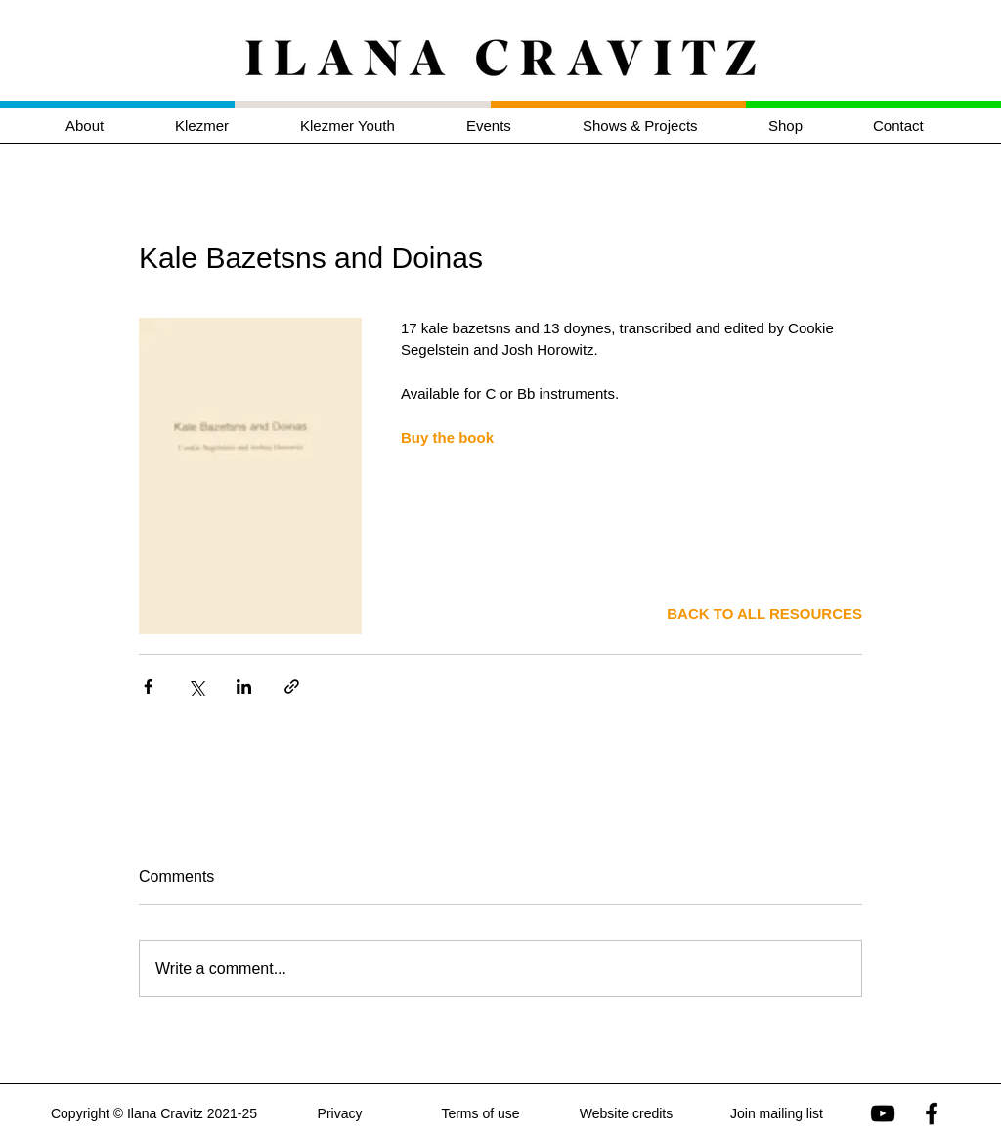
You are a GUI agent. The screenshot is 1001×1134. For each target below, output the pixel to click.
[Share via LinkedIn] (244, 686)
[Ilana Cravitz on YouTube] (882, 1113)
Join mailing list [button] (776, 1113)
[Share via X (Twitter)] (196, 686)
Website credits (626, 1113)
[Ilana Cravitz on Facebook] (931, 1113)
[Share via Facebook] (148, 686)
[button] (222, 125)
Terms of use (480, 1113)
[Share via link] (292, 686)
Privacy (340, 1113)
